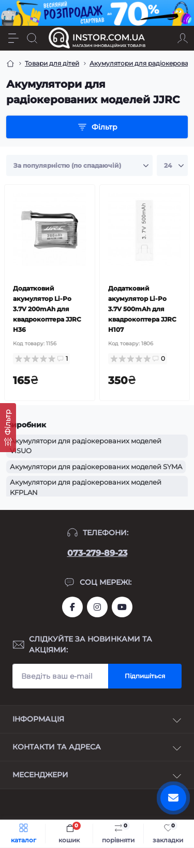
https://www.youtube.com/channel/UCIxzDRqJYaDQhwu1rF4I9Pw (122, 607)
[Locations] (164, 38)
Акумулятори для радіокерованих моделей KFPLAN (85, 487)
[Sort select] (79, 166)
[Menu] (13, 38)
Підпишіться (145, 676)
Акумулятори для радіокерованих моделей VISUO (85, 446)
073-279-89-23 (97, 553)
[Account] (182, 38)
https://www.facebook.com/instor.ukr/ (72, 607)
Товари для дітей (52, 63)
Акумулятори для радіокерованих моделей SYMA (96, 466)
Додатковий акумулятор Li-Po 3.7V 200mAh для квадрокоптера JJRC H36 (47, 308)
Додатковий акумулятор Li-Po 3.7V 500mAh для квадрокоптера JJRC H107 (142, 308)
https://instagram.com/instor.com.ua (97, 607)
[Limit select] (172, 166)
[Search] (32, 38)
